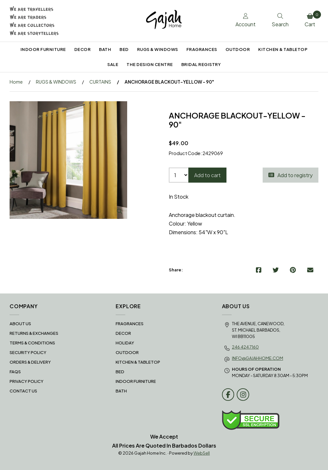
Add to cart (207, 175)
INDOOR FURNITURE (43, 49)
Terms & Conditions (32, 342)
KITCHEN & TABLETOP (283, 49)
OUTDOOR (238, 49)
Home (16, 82)
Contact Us (23, 390)
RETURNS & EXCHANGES (34, 333)
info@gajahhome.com (257, 358)
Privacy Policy (27, 381)
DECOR (82, 49)
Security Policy (28, 352)
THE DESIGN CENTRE (150, 64)
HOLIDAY (125, 342)
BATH (105, 49)
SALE (112, 64)
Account (245, 20)
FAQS (15, 371)
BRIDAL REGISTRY (201, 64)
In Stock (178, 196)
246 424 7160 (245, 347)
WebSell (201, 453)
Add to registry (290, 175)
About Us (20, 323)
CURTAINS (100, 82)
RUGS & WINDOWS (157, 49)
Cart (311, 19)
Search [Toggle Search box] (280, 20)
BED (124, 49)
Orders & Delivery (30, 362)
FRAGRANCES (201, 49)
